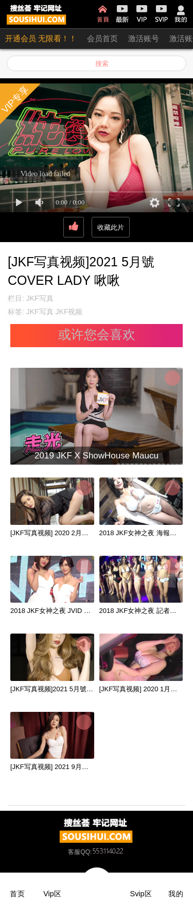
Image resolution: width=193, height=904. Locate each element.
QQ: (102, 852)
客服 (74, 852)
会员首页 (102, 38)
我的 (180, 14)
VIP (141, 14)
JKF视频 (69, 312)
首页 (102, 14)
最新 (122, 14)
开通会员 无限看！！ (41, 38)
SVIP (161, 14)
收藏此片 (110, 227)
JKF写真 (40, 298)
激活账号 (143, 38)
